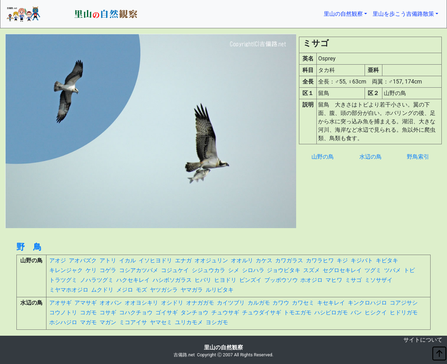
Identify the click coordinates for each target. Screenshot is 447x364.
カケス (264, 260)
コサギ (108, 312)
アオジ (57, 260)
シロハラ (253, 270)
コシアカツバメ (138, 270)
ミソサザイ (379, 280)
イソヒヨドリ (155, 260)
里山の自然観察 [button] (347, 13)
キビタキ (387, 260)
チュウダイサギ (261, 312)
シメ (233, 270)
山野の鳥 (323, 156)
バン (356, 312)
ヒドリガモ (404, 312)
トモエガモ (298, 312)
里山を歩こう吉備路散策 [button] (403, 13)
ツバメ (392, 270)
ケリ (91, 270)
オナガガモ (200, 302)
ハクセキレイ (133, 280)
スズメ (311, 270)
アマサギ (85, 302)
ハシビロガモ (331, 312)
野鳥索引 (418, 156)
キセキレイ (331, 302)
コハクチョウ (136, 312)
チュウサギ (225, 312)
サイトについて (422, 339)
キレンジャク (66, 270)
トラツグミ (63, 280)
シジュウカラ (208, 270)
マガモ (88, 322)
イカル (127, 260)
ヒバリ (203, 280)
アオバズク (83, 260)
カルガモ (259, 302)
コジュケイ (175, 270)
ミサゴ (353, 280)
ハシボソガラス (172, 280)
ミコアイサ (133, 322)
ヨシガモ (217, 322)
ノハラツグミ (96, 280)
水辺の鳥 (370, 156)
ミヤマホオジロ (68, 289)
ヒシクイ (376, 312)
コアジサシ (404, 302)
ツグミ (373, 270)
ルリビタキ (220, 289)
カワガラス (289, 260)
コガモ (88, 312)
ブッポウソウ (281, 280)
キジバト (362, 260)
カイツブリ (231, 302)
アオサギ (60, 302)
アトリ (108, 260)
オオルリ (242, 260)
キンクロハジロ (367, 302)
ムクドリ (102, 289)
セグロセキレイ (342, 270)
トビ (409, 270)
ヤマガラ (192, 289)
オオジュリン (211, 260)
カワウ (280, 302)
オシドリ (172, 302)
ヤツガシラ (164, 289)
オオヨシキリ (141, 302)
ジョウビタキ (283, 270)
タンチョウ (194, 312)
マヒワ (333, 280)
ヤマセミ (161, 322)
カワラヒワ (320, 260)
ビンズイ (250, 280)
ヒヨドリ (225, 280)
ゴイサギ (166, 312)
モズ (141, 289)
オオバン (111, 302)
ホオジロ (311, 280)
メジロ (124, 289)
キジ (342, 260)
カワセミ (303, 302)
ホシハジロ (63, 322)
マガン (108, 322)
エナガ (183, 260)
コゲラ (108, 270)
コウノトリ (63, 312)
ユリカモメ (189, 322)
